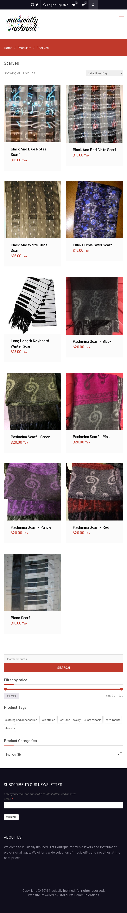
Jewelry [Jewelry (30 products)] (10, 728)
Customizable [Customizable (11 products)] (92, 719)
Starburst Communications (79, 895)
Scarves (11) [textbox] (62, 754)
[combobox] (63, 752)
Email (8, 798)
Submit (11, 817)
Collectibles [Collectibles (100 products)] (48, 719)
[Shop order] (104, 73)
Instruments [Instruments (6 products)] (113, 719)
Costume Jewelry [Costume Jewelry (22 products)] (70, 719)
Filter (11, 696)
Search (63, 667)
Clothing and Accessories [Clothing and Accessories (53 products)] (21, 719)
